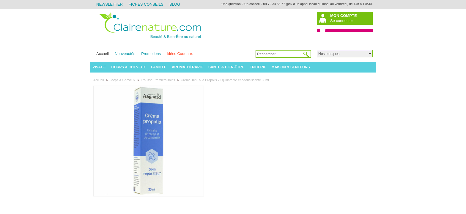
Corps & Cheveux (128, 67)
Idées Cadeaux (180, 53)
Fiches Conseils (146, 4)
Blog (174, 4)
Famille (158, 67)
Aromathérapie (187, 67)
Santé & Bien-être (226, 67)
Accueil (102, 53)
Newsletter (109, 4)
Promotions (151, 53)
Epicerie (258, 67)
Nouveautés (125, 53)
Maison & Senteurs (291, 67)
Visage (99, 67)
